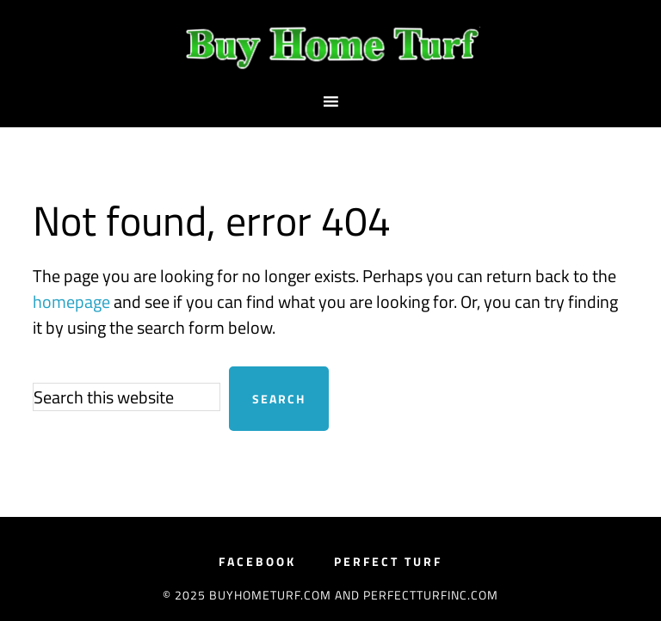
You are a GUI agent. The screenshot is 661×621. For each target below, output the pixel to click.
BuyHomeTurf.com (330, 45)
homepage (71, 301)
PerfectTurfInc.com (430, 595)
